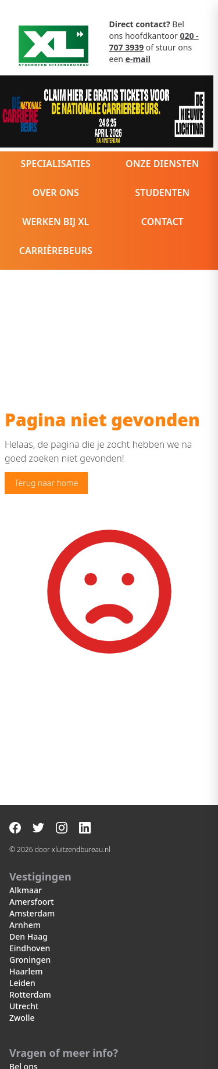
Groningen (30, 959)
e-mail (138, 58)
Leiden (22, 982)
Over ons (56, 192)
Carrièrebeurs (55, 250)
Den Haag (28, 936)
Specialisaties (56, 163)
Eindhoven (29, 948)
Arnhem (25, 924)
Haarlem (25, 971)
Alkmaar (25, 890)
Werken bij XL (55, 221)
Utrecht (23, 1006)
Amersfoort (31, 901)
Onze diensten (162, 163)
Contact (162, 221)
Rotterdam (30, 994)
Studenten (162, 192)
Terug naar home (46, 482)
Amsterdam (32, 913)
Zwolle (21, 1017)
